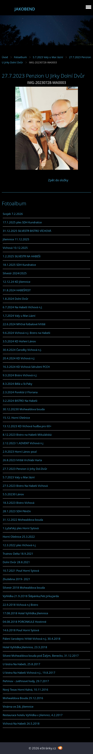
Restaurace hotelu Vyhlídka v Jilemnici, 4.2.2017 (33, 715)
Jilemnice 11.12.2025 (16, 239)
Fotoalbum (20, 57)
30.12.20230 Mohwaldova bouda (24, 409)
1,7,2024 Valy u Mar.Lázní (19, 315)
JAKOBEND (25, 9)
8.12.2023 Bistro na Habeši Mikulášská (27, 434)
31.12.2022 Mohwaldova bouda (23, 519)
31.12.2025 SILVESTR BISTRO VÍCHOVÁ (27, 231)
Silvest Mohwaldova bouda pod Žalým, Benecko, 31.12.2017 (41, 655)
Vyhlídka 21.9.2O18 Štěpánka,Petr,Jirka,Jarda (31, 596)
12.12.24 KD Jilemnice (16, 281)
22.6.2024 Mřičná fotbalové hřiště (24, 324)
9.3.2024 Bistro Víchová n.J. (20, 375)
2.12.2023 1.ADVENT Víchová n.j (23, 443)
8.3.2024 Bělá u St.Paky (17, 383)
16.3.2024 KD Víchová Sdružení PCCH (26, 367)
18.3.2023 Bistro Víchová (18, 502)
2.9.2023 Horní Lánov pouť (20, 451)
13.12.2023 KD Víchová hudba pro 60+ (27, 426)
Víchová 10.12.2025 (15, 248)
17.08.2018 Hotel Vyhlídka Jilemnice (25, 613)
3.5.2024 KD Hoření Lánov (19, 341)
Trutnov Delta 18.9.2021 (18, 553)
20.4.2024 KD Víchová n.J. (19, 358)
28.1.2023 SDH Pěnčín (17, 511)
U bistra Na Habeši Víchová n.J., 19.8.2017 (29, 672)
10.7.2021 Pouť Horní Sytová (21, 570)
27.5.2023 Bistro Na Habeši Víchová (25, 486)
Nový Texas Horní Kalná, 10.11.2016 (25, 689)
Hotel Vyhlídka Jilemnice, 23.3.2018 (25, 647)
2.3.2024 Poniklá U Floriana (20, 392)
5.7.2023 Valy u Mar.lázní (48, 57)
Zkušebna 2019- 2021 (16, 579)
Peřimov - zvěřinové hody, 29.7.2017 (26, 681)
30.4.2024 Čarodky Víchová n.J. (22, 350)
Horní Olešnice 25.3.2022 (19, 536)
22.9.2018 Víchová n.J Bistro (20, 604)
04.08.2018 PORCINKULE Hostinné (24, 621)
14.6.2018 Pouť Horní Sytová (21, 630)
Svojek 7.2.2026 (13, 214)
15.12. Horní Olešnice (16, 417)
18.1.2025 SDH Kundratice (19, 264)
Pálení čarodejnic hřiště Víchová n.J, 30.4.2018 (31, 638)
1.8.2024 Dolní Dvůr (15, 298)
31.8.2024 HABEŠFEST (17, 290)
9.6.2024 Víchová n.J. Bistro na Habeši (26, 333)
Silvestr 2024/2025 (15, 273)
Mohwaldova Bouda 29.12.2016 (23, 698)
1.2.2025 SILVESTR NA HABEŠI (21, 256)
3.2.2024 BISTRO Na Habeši (20, 400)
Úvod (5, 57)
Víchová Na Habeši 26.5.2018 (21, 723)
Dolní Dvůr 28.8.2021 (16, 562)
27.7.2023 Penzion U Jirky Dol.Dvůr (25, 469)
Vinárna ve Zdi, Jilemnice (18, 706)
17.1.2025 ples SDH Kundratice (22, 222)
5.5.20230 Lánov (13, 494)
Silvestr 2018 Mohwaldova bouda (24, 587)
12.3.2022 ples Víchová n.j (19, 545)
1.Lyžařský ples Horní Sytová (21, 528)
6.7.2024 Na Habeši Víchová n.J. (22, 307)
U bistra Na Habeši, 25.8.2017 (21, 664)
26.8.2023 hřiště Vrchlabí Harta (22, 460)
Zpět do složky (58, 180)
